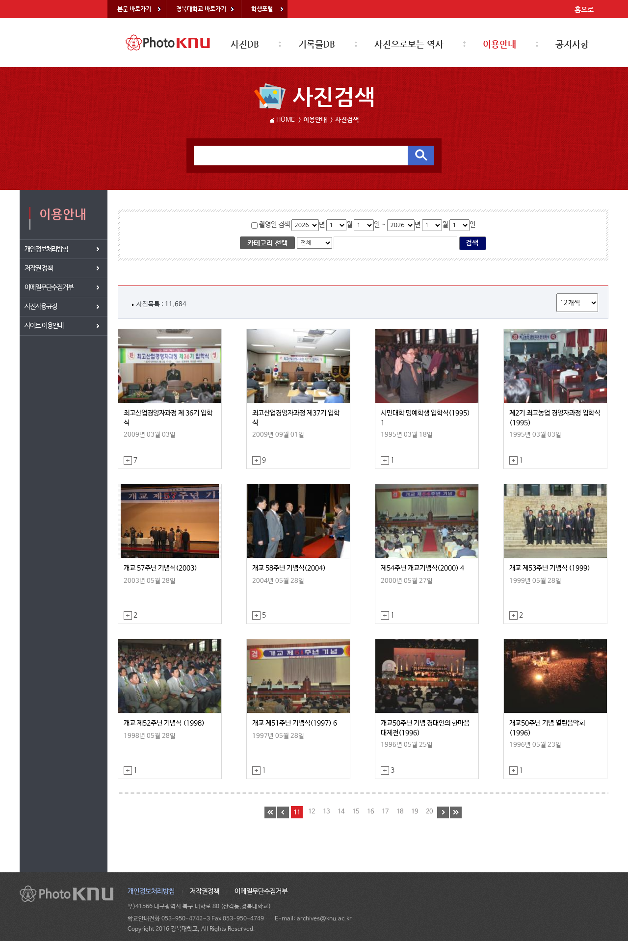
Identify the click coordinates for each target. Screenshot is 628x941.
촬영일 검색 (274, 225)
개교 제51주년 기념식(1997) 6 (294, 723)
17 (385, 811)
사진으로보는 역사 (409, 44)
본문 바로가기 (134, 8)
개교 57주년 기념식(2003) (160, 568)
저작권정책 (204, 891)
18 (399, 811)
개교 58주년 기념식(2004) (289, 568)
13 (326, 811)
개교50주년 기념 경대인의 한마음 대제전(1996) (425, 728)
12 (311, 811)
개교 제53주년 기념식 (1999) (549, 568)
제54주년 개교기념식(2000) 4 (422, 568)
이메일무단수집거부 (261, 891)
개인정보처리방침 (151, 891)
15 (355, 811)
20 (429, 811)
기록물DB (316, 44)
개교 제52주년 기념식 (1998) (164, 723)
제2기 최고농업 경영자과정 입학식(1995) (554, 418)
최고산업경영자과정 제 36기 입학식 (168, 418)
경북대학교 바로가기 (201, 8)
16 (370, 811)
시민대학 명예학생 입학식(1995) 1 (425, 418)
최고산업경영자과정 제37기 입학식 (296, 418)
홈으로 (584, 9)
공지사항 (572, 44)
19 (414, 811)
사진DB (245, 44)
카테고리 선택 (267, 243)
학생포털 (262, 8)
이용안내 (499, 44)
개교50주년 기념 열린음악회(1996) (547, 728)
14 (341, 811)
